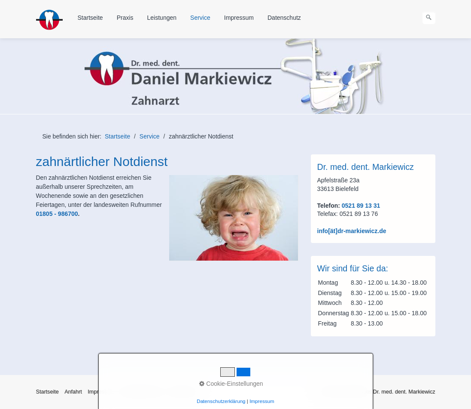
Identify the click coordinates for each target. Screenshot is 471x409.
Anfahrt (73, 392)
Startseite (90, 17)
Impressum (239, 17)
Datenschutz (284, 17)
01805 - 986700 (57, 213)
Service (200, 17)
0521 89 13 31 (360, 205)
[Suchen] (429, 18)
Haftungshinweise (141, 392)
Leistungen (162, 17)
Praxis (125, 17)
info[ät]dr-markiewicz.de (351, 231)
